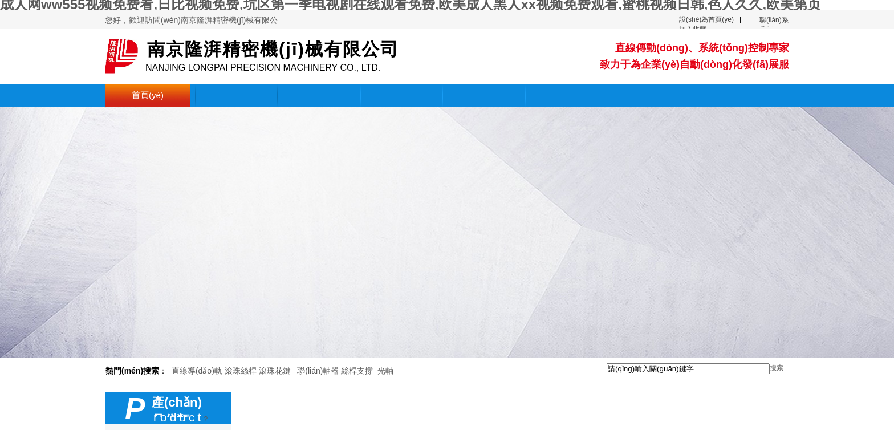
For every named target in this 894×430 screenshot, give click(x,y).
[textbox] (688, 368)
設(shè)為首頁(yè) (706, 19)
